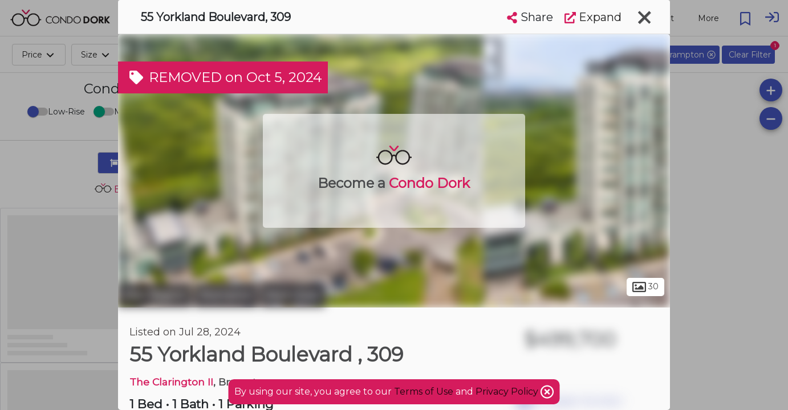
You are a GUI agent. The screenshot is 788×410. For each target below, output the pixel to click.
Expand (593, 17)
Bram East (292, 295)
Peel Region (155, 295)
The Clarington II (171, 382)
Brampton (226, 295)
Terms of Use (423, 391)
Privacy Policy (508, 391)
